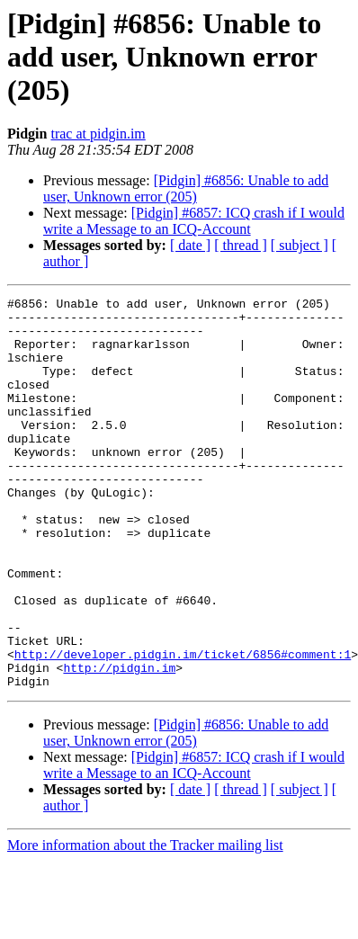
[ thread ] (240, 245)
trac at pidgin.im (97, 133)
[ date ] (190, 245)
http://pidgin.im (119, 743)
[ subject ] (299, 245)
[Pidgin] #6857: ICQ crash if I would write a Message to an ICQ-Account (194, 221)
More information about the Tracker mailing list (145, 923)
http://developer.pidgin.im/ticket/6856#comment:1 (182, 727)
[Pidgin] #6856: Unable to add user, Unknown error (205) (185, 188)
